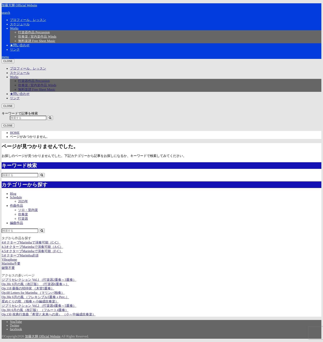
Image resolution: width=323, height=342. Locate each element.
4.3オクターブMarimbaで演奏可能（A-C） (32, 247)
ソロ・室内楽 (28, 210)
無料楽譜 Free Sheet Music (36, 41)
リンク (15, 49)
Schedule (16, 197)
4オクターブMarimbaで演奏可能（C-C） (31, 242)
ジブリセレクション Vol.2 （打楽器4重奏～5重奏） (39, 305)
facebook (16, 329)
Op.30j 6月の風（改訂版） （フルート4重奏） (35, 310)
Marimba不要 (11, 263)
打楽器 (23, 218)
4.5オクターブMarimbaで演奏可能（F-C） (32, 251)
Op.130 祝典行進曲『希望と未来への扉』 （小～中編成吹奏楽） (49, 314)
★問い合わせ (20, 45)
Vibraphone (9, 259)
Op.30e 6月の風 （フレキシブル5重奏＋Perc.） (35, 297)
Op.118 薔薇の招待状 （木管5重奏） (28, 288)
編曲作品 (16, 223)
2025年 (23, 201)
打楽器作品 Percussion (34, 32)
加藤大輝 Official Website (19, 5)
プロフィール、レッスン (28, 20)
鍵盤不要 (8, 268)
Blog (13, 193)
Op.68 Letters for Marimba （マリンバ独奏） (33, 292)
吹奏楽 (23, 214)
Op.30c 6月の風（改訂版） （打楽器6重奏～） (35, 284)
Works (14, 28)
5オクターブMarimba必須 (20, 255)
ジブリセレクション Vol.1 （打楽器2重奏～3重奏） (39, 279)
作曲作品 (16, 205)
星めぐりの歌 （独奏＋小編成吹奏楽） (30, 301)
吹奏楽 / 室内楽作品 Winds (37, 36)
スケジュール (20, 24)
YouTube (16, 321)
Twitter (14, 325)
